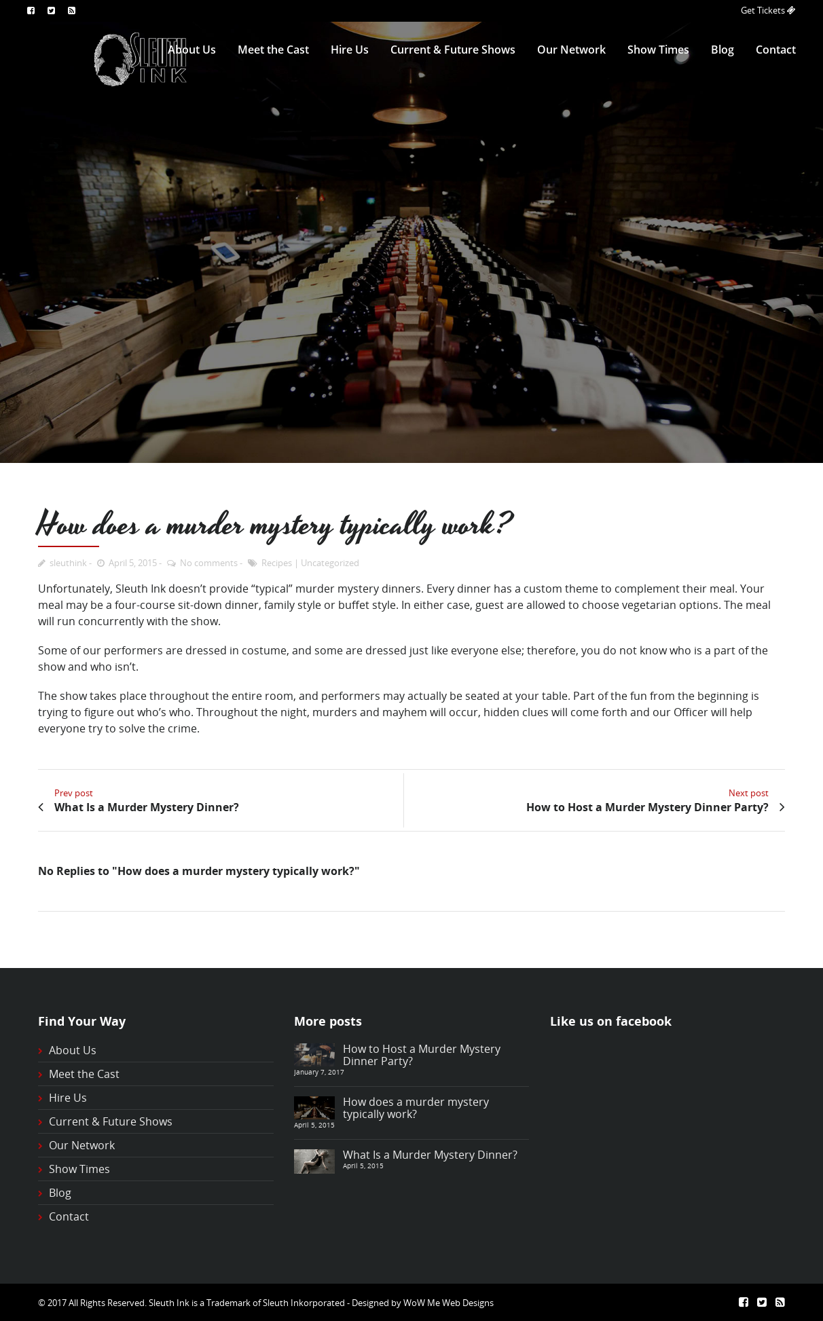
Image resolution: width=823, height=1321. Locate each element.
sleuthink (68, 563)
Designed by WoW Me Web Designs (423, 1303)
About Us (192, 49)
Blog (722, 49)
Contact (776, 49)
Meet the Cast (273, 49)
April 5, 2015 (133, 563)
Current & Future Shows (452, 49)
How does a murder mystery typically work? (416, 1107)
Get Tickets (764, 10)
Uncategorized (330, 563)
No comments (209, 563)
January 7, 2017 (319, 1072)
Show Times (658, 49)
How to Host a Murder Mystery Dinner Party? (421, 1054)
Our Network (571, 49)
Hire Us (350, 49)
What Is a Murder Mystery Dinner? (430, 1154)
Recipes (276, 563)
